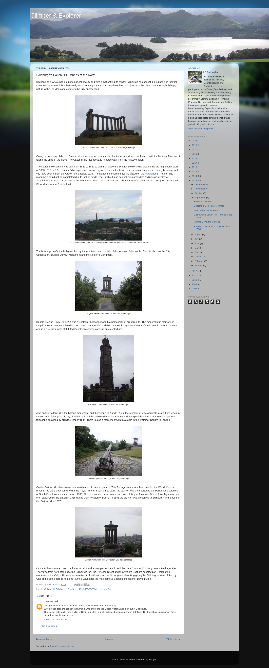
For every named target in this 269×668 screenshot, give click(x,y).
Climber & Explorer (55, 15)
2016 (195, 167)
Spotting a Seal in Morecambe (209, 206)
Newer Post (44, 639)
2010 (195, 280)
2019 (195, 154)
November (200, 188)
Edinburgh (61, 589)
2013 (195, 180)
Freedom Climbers (203, 201)
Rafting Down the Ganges (207, 222)
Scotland (71, 589)
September (200, 197)
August (198, 234)
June (197, 243)
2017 (195, 163)
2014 (195, 176)
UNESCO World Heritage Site (97, 589)
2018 (195, 158)
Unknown (49, 601)
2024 (195, 140)
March (198, 256)
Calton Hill (49, 589)
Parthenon (151, 173)
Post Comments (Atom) (62, 646)
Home (109, 639)
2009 (195, 284)
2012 (195, 271)
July (197, 239)
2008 (195, 288)
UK (79, 589)
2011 (195, 275)
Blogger (152, 659)
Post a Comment (49, 626)
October (199, 193)
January (199, 265)
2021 (195, 149)
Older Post (173, 639)
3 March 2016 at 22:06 (55, 619)
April (197, 252)
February (199, 261)
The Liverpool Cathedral (206, 210)
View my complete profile (201, 128)
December (200, 184)
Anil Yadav (212, 72)
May (197, 248)
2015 (195, 171)
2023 (195, 145)
